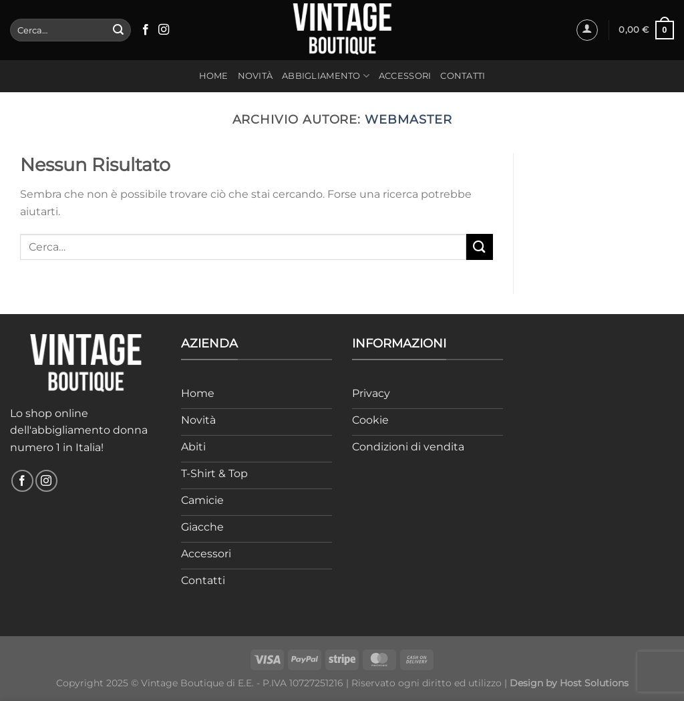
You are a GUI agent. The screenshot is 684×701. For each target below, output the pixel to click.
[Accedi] (587, 30)
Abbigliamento (325, 75)
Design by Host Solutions (569, 683)
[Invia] (118, 30)
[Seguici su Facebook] (145, 30)
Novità (255, 76)
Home (213, 76)
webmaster (408, 119)
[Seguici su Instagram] (163, 30)
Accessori (405, 76)
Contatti (462, 76)
